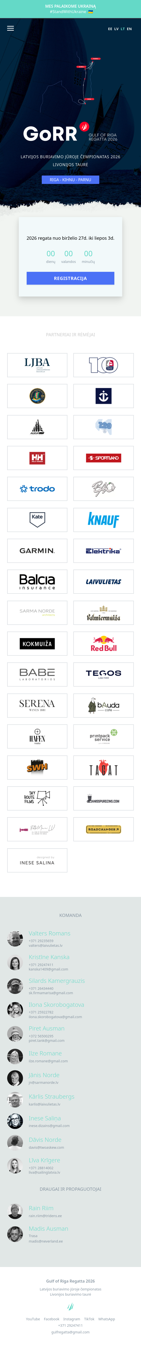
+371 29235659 (41, 940)
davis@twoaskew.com (46, 1147)
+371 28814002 (41, 1168)
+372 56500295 (41, 1036)
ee (110, 28)
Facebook (52, 1319)
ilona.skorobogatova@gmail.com (55, 1016)
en (129, 28)
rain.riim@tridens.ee (45, 1215)
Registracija (70, 278)
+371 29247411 (41, 964)
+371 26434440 (41, 988)
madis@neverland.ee (46, 1241)
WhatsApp (106, 1319)
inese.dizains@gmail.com (49, 1125)
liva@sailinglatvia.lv (44, 1172)
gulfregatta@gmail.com (70, 1332)
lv (116, 28)
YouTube (33, 1319)
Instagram (71, 1319)
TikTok (89, 1319)
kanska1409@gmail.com (48, 969)
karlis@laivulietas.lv (44, 1104)
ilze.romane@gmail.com (48, 1061)
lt (123, 28)
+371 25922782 (41, 1012)
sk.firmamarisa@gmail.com (51, 992)
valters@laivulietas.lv (46, 945)
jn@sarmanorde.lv (44, 1082)
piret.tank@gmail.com (47, 1040)
